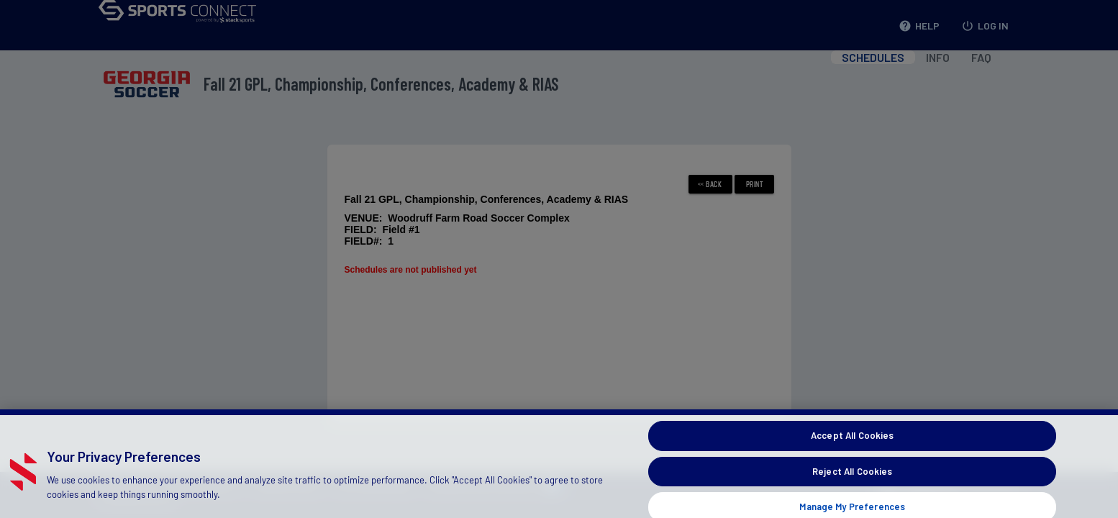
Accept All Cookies (852, 445)
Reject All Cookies (852, 481)
